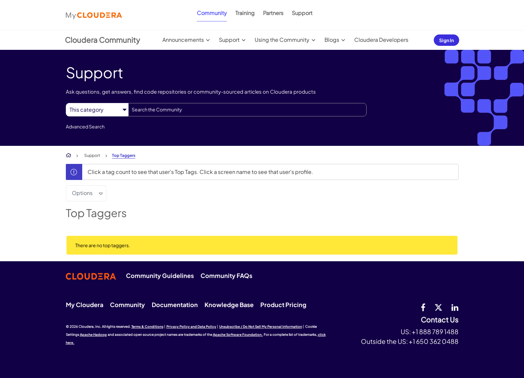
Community (212, 12)
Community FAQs (226, 275)
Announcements (183, 39)
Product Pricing (283, 304)
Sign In (446, 40)
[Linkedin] (454, 307)
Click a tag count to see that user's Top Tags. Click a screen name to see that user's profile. (200, 171)
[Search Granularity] (97, 109)
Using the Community (282, 39)
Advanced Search (85, 126)
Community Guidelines (160, 275)
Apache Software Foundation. (238, 335)
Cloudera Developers (381, 39)
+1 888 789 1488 (435, 331)
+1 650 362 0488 (433, 341)
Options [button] (82, 192)
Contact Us (439, 320)
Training (245, 12)
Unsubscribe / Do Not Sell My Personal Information (260, 326)
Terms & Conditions (147, 326)
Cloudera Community (102, 39)
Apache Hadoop (93, 335)
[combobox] (247, 109)
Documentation (175, 304)
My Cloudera (84, 304)
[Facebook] (423, 307)
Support (302, 12)
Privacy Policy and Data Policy (191, 326)
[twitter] (438, 307)
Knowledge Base (229, 304)
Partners (273, 12)
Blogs (331, 39)
